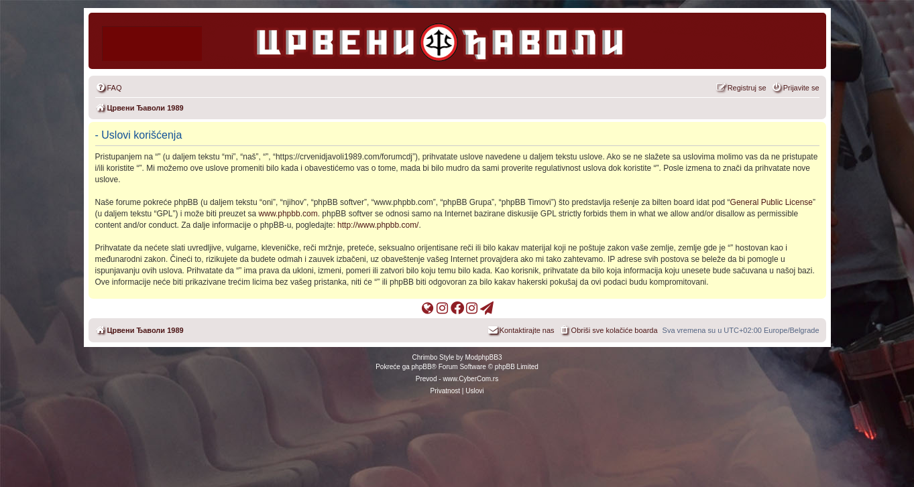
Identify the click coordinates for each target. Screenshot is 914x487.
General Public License (771, 202)
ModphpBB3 (483, 357)
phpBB (422, 366)
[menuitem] (108, 88)
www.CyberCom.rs (470, 378)
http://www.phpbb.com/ (377, 225)
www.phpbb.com (288, 213)
